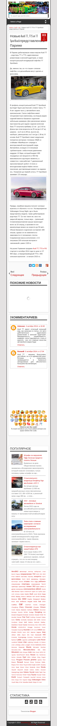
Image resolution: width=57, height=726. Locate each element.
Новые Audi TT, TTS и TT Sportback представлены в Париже (27, 41)
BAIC (39, 594)
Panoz (13, 660)
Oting (38, 657)
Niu (37, 655)
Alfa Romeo (16, 591)
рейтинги (42, 581)
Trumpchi (26, 677)
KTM (44, 637)
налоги (21, 581)
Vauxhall (32, 677)
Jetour (14, 635)
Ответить (21, 345)
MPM (41, 652)
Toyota (33, 675)
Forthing (32, 617)
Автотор (30, 571)
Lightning (30, 642)
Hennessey (31, 625)
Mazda (28, 647)
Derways (14, 612)
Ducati (14, 615)
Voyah (13, 682)
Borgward (36, 599)
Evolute (25, 615)
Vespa (17, 680)
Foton (43, 617)
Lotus (23, 645)
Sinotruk (32, 667)
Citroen (42, 607)
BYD (43, 601)
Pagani (43, 657)
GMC (38, 620)
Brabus (43, 599)
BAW (13, 596)
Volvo (43, 680)
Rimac (32, 662)
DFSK (26, 612)
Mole (21, 652)
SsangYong (15, 672)
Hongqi (30, 627)
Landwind (14, 642)
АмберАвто (37, 571)
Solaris (32, 670)
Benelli (38, 596)
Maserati (21, 647)
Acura (44, 589)
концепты (37, 576)
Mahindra (38, 645)
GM (35, 620)
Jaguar (38, 632)
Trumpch (19, 677)
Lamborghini (32, 640)
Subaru (26, 672)
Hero (36, 625)
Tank (40, 672)
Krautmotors (37, 637)
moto (30, 652)
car (21, 604)
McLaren (36, 647)
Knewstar (14, 637)
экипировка (19, 589)
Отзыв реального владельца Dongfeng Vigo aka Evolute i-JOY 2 (34, 480)
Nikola (27, 655)
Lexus (20, 642)
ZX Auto (39, 682)
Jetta (18, 635)
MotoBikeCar (26, 722)
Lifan (25, 642)
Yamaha (25, 682)
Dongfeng (38, 612)
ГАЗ (34, 574)
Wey (17, 682)
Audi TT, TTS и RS (40, 248)
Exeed (37, 615)
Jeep (44, 632)
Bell (34, 596)
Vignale (25, 680)
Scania (43, 665)
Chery (21, 607)
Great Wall (23, 622)
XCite (20, 682)
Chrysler (36, 607)
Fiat (23, 617)
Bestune (14, 599)
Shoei (27, 667)
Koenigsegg (22, 637)
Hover (43, 627)
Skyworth (20, 670)
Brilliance (23, 601)
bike (19, 599)
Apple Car (35, 591)
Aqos (43, 591)
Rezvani (26, 662)
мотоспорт (15, 581)
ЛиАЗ (23, 579)
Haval (20, 625)
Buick (35, 601)
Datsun (36, 610)
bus (39, 601)
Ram (44, 660)
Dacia (18, 610)
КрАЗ (43, 576)
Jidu (28, 635)
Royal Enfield (28, 665)
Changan (42, 604)
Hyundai (27, 630)
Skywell (14, 670)
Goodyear (14, 622)
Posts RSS (32, 724)
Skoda (43, 667)
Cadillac (14, 604)
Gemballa (24, 620)
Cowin (13, 610)
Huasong (20, 630)
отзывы (27, 581)
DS (44, 612)
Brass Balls (15, 601)
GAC (13, 620)
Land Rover (41, 640)
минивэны (34, 579)
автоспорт (23, 571)
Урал (38, 586)
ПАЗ (32, 581)
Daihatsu (30, 610)
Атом (44, 571)
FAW (41, 615)
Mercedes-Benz (29, 650)
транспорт (22, 586)
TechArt (14, 675)
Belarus (23, 596)
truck (14, 677)
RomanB (20, 351)
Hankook (36, 622)
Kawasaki (38, 635)
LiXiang (17, 645)
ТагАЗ (43, 584)
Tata (44, 672)
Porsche (27, 660)
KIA (44, 635)
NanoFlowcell (21, 655)
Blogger (33, 711)
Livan (13, 645)
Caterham (28, 604)
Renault (20, 662)
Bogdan (30, 599)
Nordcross (42, 655)
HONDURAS (22, 627)
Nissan (32, 655)
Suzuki (32, 672)
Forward (38, 617)
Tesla (29, 675)
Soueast (43, 670)
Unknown (21, 326)
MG (39, 650)
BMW (24, 599)
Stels (21, 672)
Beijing (18, 596)
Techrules (19, 675)
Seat (17, 667)
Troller (44, 675)
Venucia (38, 677)
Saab (34, 665)
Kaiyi (32, 635)
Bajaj (44, 594)
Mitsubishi (15, 652)
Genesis (30, 620)
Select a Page (15, 22)
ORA (28, 657)
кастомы (24, 576)
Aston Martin (24, 594)
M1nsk (33, 645)
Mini (44, 650)
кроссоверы (16, 579)
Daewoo (23, 610)
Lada (19, 639)
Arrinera (17, 594)
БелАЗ (14, 574)
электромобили (29, 589)
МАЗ (28, 579)
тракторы (15, 586)
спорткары (26, 584)
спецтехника (16, 584)
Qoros (40, 660)
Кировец (30, 576)
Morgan (25, 652)
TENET (24, 675)
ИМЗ (44, 574)
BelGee (29, 596)
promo (33, 659)
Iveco (24, 632)
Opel (24, 657)
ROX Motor (19, 665)
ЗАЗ (37, 574)
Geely (18, 620)
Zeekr (30, 682)
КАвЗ (13, 576)
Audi (31, 594)
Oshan (34, 657)
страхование (35, 584)
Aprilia (40, 591)
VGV (20, 680)
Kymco (14, 640)
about (38, 589)
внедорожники (26, 574)
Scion (13, 667)
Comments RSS (44, 724)
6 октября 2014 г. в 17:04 (34, 351)
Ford (27, 617)
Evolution (31, 615)
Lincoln (36, 642)
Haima (30, 622)
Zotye (35, 682)
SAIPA (38, 665)
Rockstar (38, 662)
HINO (40, 625)
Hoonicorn (37, 627)
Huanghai (14, 630)
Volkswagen (36, 680)
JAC (28, 632)
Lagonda (24, 640)
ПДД (36, 581)
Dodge (31, 612)
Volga (29, 680)
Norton (14, 657)
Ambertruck (27, 591)
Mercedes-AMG (16, 650)
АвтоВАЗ (15, 571)
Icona (35, 630)
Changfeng (15, 607)
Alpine (22, 591)
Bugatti (30, 601)
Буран (18, 574)
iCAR (31, 630)
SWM (37, 672)
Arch (13, 594)
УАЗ (33, 586)
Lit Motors (42, 642)
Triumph (38, 675)
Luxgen (27, 645)
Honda (14, 627)
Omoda (19, 657)
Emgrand (19, 615)
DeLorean (43, 610)
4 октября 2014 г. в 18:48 (35, 326)
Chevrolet (28, 607)
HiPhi (43, 625)
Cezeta (35, 604)
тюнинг (29, 586)
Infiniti (40, 630)
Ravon (14, 662)
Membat (43, 647)
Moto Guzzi (35, 652)
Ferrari (19, 617)
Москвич (43, 579)
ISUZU (19, 632)
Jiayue (24, 635)
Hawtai (25, 625)
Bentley (43, 596)
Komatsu (30, 637)
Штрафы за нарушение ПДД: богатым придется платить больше (33, 457)
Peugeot (19, 660)
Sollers (37, 670)
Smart (26, 670)
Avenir (35, 594)
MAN (44, 645)
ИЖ (41, 574)
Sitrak (38, 667)
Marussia (14, 647)
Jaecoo (33, 632)
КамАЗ (18, 576)
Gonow (43, 620)
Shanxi (22, 667)
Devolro (20, 612)
